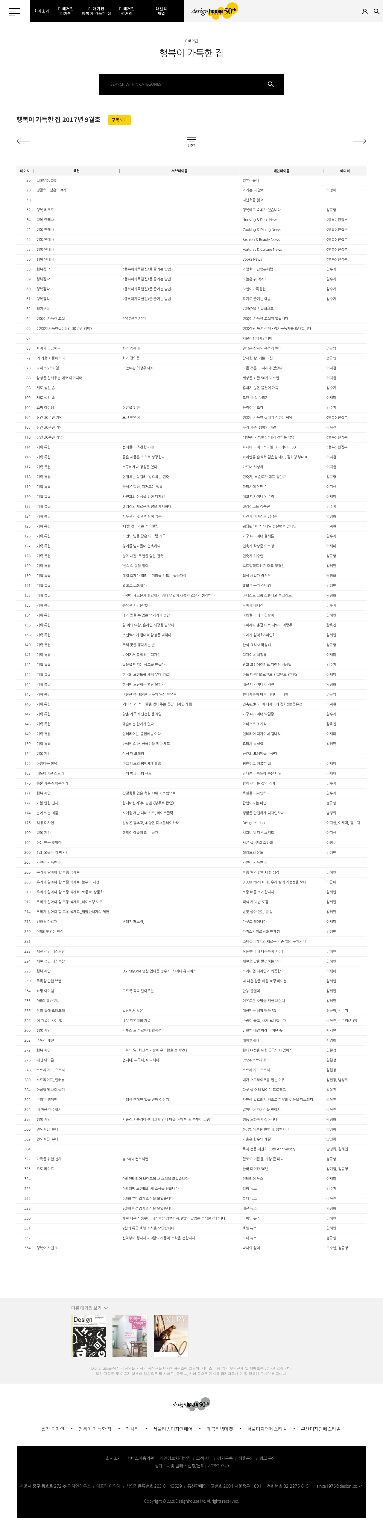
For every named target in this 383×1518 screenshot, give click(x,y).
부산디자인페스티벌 (321, 1428)
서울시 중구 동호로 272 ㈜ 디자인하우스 (55, 1486)
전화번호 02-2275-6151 (289, 1486)
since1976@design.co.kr (339, 1486)
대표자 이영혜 (108, 1486)
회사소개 (113, 1458)
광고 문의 (267, 1458)
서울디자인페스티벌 (267, 1428)
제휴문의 (246, 1458)
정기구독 (225, 1458)
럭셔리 (132, 1428)
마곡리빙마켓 (219, 1428)
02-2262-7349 (216, 1466)
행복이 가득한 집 (95, 1428)
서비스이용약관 (140, 1458)
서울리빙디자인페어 (173, 1428)
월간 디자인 (53, 1428)
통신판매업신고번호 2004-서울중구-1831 (224, 1486)
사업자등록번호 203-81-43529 (154, 1486)
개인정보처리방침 (175, 1458)
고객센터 (204, 1458)
